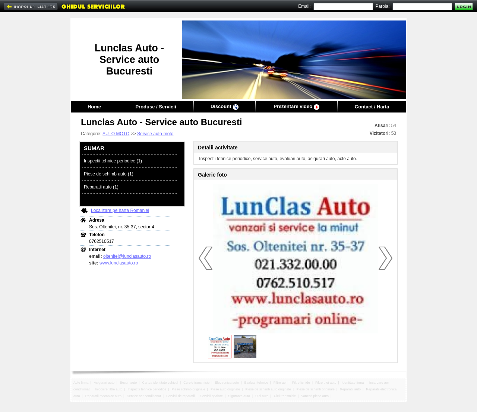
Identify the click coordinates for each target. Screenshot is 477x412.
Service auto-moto (155, 133)
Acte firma (81, 382)
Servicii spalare (211, 396)
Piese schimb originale (188, 389)
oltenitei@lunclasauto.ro (127, 256)
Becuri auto (128, 382)
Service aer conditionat (144, 396)
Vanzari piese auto (315, 396)
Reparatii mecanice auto (103, 396)
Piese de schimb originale (315, 389)
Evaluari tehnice (256, 382)
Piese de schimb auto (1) (108, 174)
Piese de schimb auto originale (268, 389)
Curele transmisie (196, 382)
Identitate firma (353, 382)
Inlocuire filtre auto (109, 389)
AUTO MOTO (115, 133)
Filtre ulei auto (326, 382)
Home (94, 107)
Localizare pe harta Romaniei (120, 210)
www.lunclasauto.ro (118, 263)
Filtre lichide (301, 382)
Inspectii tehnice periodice (147, 389)
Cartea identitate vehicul (160, 382)
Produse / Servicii (155, 107)
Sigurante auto (239, 396)
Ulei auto (262, 396)
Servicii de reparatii (180, 396)
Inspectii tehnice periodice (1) (113, 161)
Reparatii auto (350, 389)
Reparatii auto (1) (101, 187)
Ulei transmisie (285, 396)
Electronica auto (227, 382)
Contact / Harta (372, 107)
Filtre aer (280, 382)
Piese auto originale (225, 389)
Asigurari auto (104, 382)
